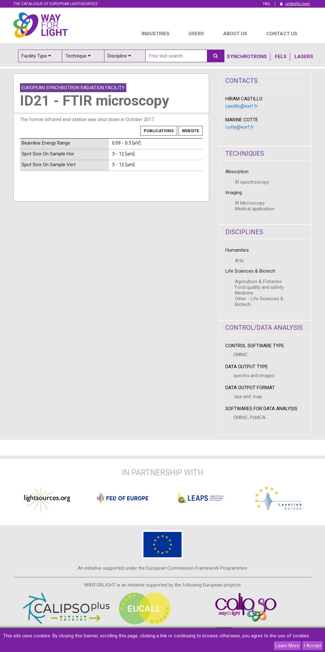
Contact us (281, 34)
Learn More (287, 646)
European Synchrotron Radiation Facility (73, 88)
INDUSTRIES (155, 34)
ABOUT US (235, 34)
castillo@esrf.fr (241, 106)
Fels (281, 56)
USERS (196, 34)
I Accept (312, 646)
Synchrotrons (247, 56)
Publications (159, 130)
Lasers (304, 56)
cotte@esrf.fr (239, 127)
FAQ (266, 4)
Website (190, 130)
